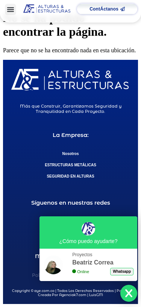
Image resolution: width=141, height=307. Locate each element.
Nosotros (70, 154)
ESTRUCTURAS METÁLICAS (70, 165)
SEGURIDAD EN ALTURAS (70, 176)
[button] (10, 9)
